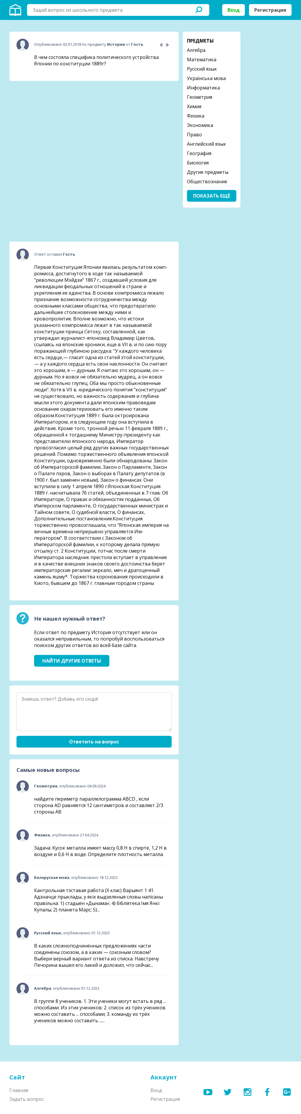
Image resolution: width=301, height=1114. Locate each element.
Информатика (203, 87)
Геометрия (199, 97)
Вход (234, 10)
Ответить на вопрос (94, 741)
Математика (201, 59)
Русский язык (202, 69)
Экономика (200, 125)
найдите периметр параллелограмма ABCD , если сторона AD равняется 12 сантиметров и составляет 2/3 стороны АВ (98, 805)
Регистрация (270, 10)
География (199, 153)
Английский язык (206, 144)
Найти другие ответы (71, 661)
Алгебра (196, 50)
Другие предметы (207, 172)
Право (194, 134)
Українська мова (206, 78)
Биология (198, 162)
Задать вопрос (26, 1099)
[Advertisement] (53, 122)
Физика (195, 116)
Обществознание (207, 181)
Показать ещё (211, 196)
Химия (194, 106)
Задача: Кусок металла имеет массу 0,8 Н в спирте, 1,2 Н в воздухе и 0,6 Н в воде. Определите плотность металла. (100, 851)
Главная (18, 1090)
